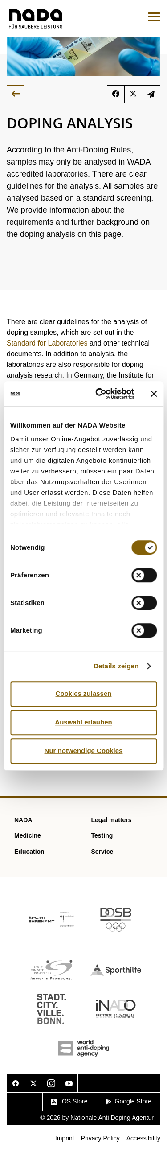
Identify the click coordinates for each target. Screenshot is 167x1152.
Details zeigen (116, 666)
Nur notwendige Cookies (84, 750)
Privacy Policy (100, 1138)
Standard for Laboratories (47, 343)
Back (15, 94)
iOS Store (69, 1101)
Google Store (128, 1101)
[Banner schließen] (154, 394)
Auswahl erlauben (83, 722)
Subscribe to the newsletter (151, 94)
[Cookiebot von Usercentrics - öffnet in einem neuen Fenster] (99, 393)
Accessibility (143, 1138)
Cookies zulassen (84, 693)
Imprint (64, 1138)
